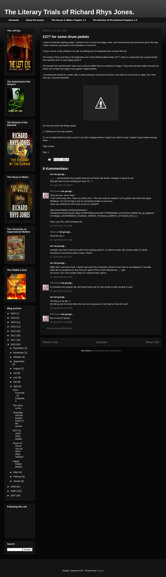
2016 (13, 318)
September (18, 361)
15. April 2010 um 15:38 (61, 240)
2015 (13, 322)
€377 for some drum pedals (17, 434)
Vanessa (54, 232)
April (15, 386)
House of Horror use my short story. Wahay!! (18, 450)
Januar (17, 481)
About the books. (35, 20)
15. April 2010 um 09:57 (61, 185)
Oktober (17, 357)
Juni (15, 377)
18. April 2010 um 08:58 (61, 322)
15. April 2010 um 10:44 (61, 226)
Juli (15, 373)
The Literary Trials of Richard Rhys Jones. (69, 12)
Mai (15, 382)
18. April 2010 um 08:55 (61, 308)
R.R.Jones (55, 191)
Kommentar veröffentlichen (59, 328)
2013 (13, 331)
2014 (13, 326)
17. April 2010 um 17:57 (61, 257)
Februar (17, 476)
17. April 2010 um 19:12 (61, 291)
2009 (13, 486)
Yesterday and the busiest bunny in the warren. (18, 419)
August (17, 368)
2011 (13, 340)
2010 (13, 344)
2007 (13, 495)
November (18, 352)
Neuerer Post (50, 342)
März (16, 472)
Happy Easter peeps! (17, 464)
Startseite (14, 20)
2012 (13, 335)
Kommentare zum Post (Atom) (106, 350)
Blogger (100, 570)
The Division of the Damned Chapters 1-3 (115, 20)
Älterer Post (152, 342)
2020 (13, 313)
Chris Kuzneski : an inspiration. (18, 395)
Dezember (18, 348)
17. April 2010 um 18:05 (61, 277)
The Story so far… (18, 407)
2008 (13, 491)
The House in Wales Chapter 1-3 (68, 20)
